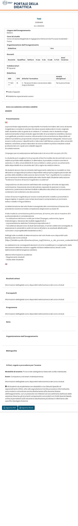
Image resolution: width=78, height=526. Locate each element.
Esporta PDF (10, 408)
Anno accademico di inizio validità (21, 107)
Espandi (11, 68)
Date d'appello (14, 92)
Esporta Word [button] (26, 408)
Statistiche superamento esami (20, 96)
